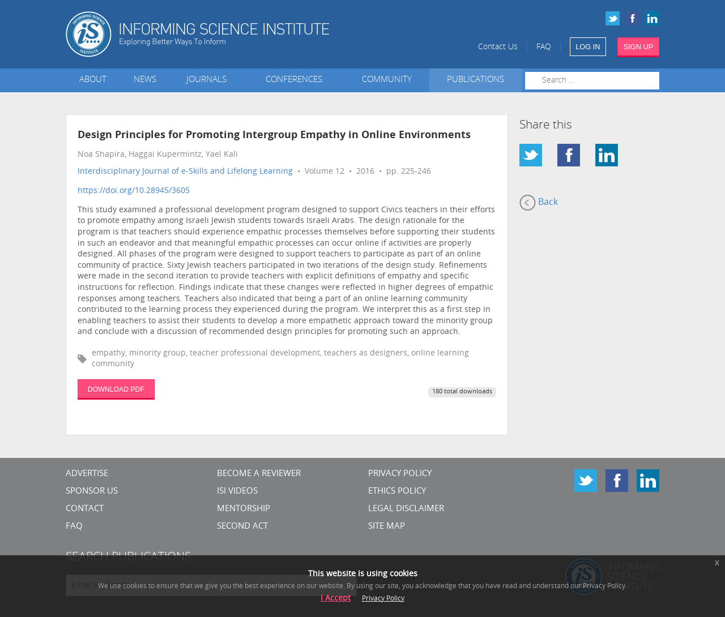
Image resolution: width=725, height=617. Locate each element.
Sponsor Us (92, 491)
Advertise (87, 474)
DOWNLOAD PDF (116, 389)
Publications (475, 80)
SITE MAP (386, 526)
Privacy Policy (400, 474)
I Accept (336, 598)
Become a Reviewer (259, 474)
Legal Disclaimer (406, 509)
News (145, 80)
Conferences (296, 80)
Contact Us (498, 47)
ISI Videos (237, 491)
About (92, 80)
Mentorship (243, 509)
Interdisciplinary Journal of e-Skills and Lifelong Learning (185, 172)
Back (538, 203)
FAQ (543, 47)
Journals (208, 80)
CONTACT (85, 509)
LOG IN (587, 46)
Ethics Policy (397, 491)
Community (387, 80)
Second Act (242, 526)
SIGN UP (639, 46)
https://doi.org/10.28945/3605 (134, 191)
